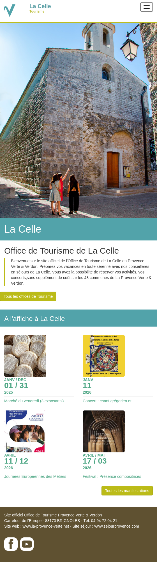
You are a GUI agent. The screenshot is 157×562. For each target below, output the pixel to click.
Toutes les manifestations (127, 490)
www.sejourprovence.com (116, 526)
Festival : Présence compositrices (112, 476)
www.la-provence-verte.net (45, 526)
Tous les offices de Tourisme (28, 296)
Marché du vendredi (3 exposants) (34, 401)
